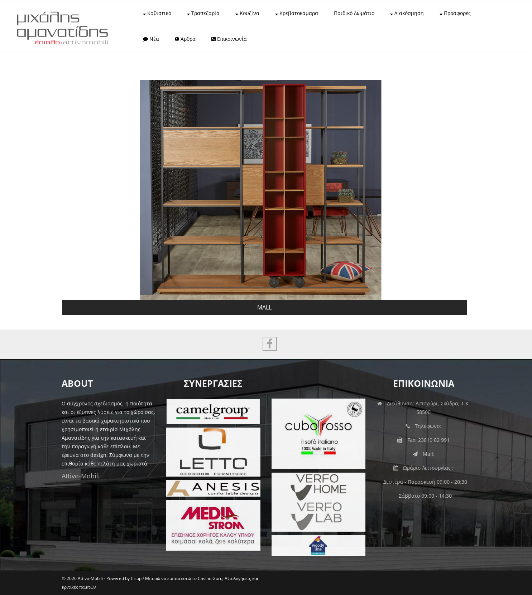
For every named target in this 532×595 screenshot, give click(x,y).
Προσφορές (455, 13)
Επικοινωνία (229, 38)
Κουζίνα (247, 13)
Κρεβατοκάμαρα (296, 13)
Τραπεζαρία (203, 13)
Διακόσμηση (407, 13)
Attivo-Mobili (79, 476)
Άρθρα (185, 38)
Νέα (151, 38)
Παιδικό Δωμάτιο (354, 13)
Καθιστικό (157, 13)
